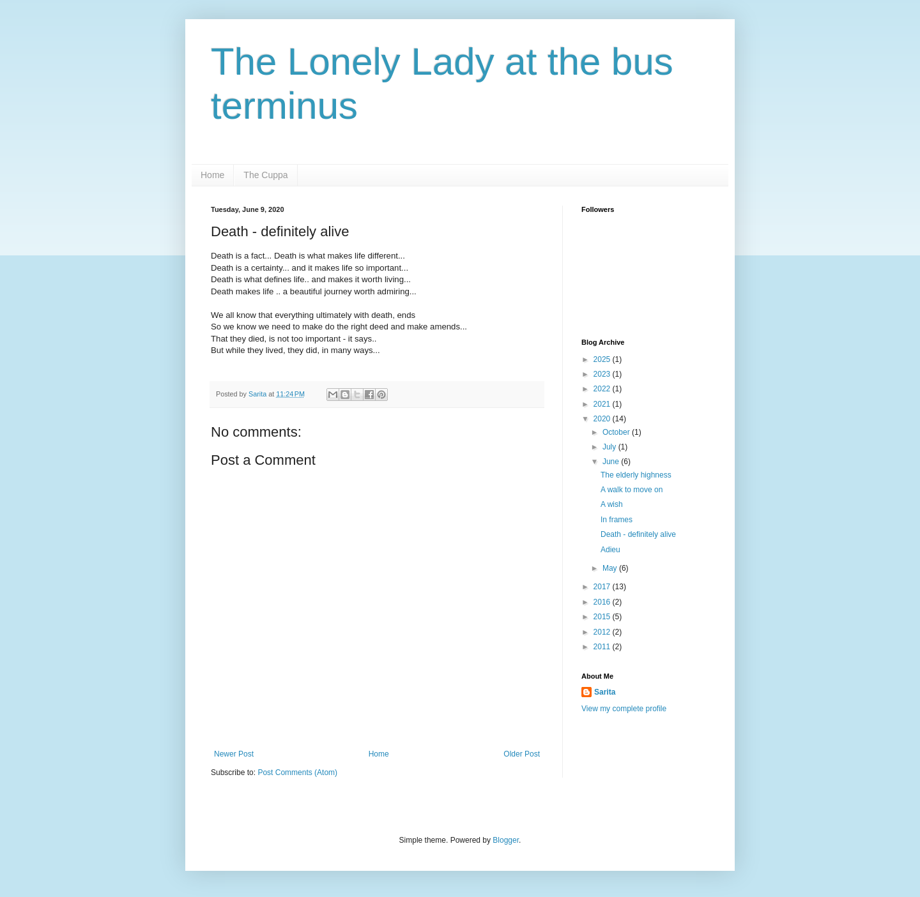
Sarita (604, 692)
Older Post (521, 754)
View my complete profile (623, 708)
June (611, 461)
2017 (603, 586)
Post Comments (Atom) (297, 772)
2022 (603, 388)
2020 (603, 418)
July (610, 446)
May (610, 568)
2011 (603, 646)
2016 (603, 602)
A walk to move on (632, 489)
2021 (603, 404)
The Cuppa (265, 175)
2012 (603, 632)
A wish (612, 504)
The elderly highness (636, 475)
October (617, 432)
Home (212, 175)
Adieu (610, 549)
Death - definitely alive (638, 534)
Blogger (506, 840)
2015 (603, 616)
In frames (616, 519)
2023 (603, 374)
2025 (603, 359)
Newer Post (234, 754)
